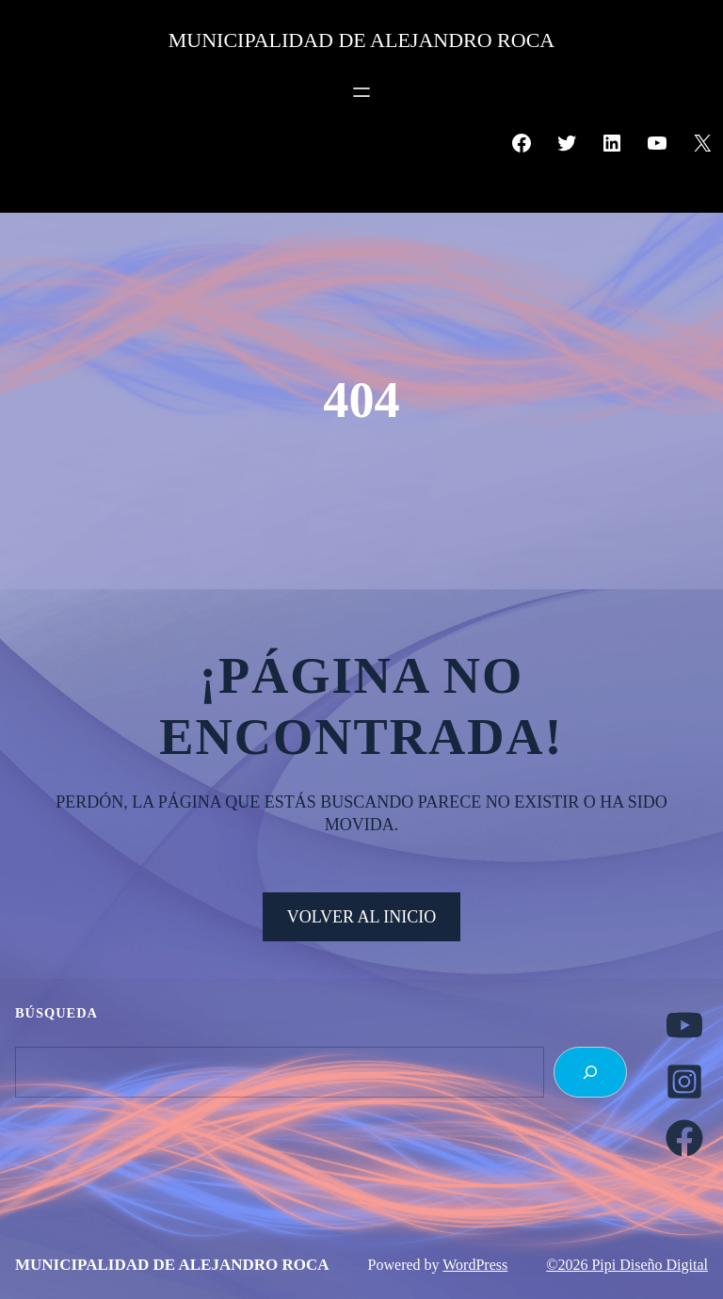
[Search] (590, 1072)
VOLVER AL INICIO (362, 916)
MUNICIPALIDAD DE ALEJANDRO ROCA (361, 40)
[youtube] (684, 1025)
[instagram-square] (684, 1081)
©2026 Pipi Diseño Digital (627, 1265)
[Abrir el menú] (361, 92)
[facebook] (684, 1138)
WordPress (474, 1265)
